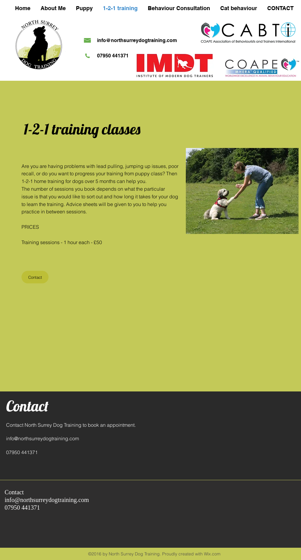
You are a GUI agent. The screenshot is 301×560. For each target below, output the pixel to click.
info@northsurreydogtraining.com (137, 40)
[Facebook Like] (250, 491)
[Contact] (35, 277)
